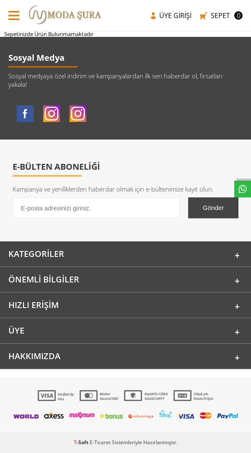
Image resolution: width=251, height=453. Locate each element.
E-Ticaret (100, 442)
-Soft (82, 442)
